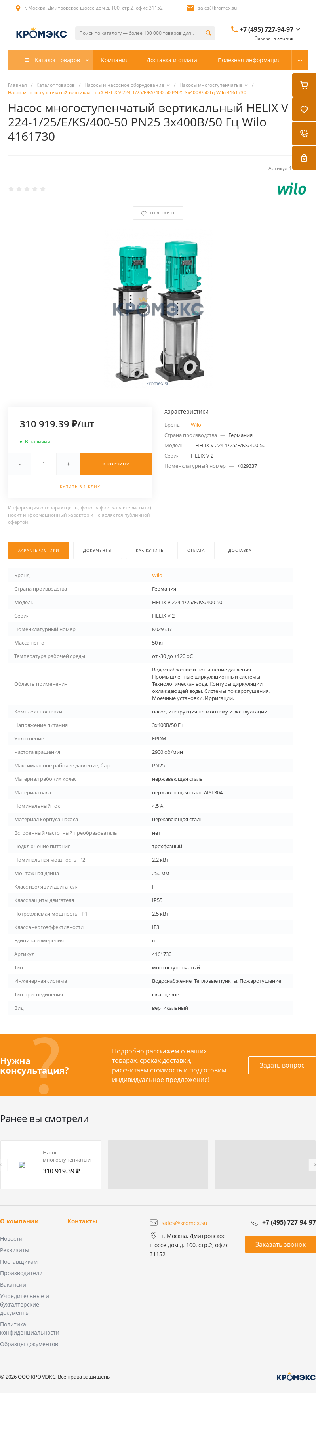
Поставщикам (19, 1261)
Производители (21, 1273)
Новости (11, 1238)
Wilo (196, 424)
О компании (19, 1221)
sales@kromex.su (217, 7)
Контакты (82, 1221)
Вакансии (13, 1284)
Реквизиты (14, 1250)
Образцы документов (29, 1344)
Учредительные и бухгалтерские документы (24, 1304)
